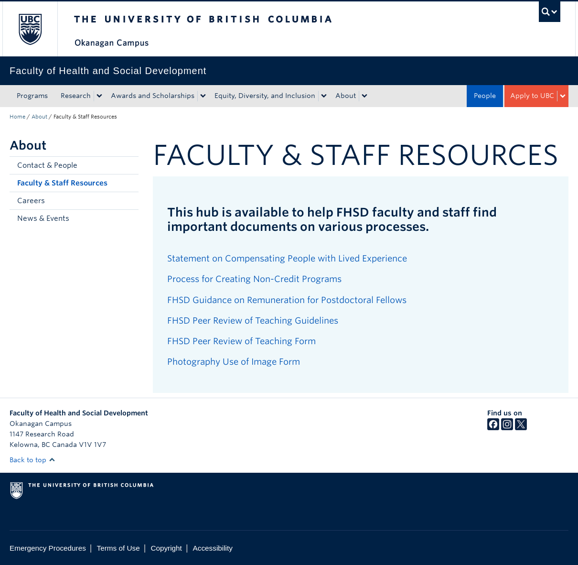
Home (17, 116)
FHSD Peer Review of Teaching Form (241, 341)
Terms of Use (118, 548)
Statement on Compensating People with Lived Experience (287, 258)
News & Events (43, 218)
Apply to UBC (532, 95)
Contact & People (47, 165)
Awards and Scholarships (152, 95)
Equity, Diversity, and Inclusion (264, 95)
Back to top (32, 460)
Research (76, 95)
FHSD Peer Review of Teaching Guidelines (252, 320)
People (485, 95)
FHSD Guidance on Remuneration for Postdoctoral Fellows (287, 300)
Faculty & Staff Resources (62, 183)
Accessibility (213, 548)
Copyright (166, 548)
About (345, 95)
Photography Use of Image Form (233, 362)
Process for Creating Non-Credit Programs (254, 279)
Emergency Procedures (48, 548)
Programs (32, 95)
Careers (31, 200)
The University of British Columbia (29, 28)
